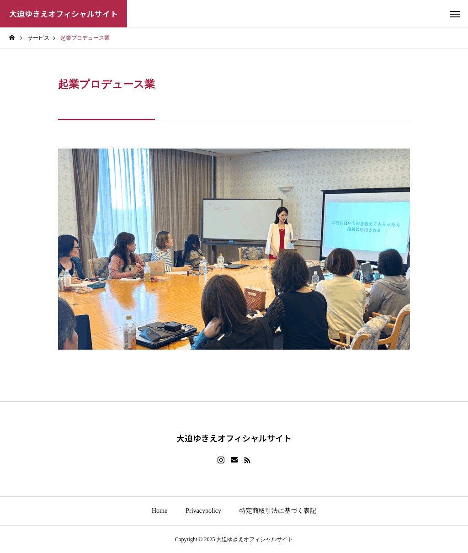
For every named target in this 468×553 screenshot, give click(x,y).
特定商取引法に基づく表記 (277, 510)
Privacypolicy (203, 510)
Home (159, 510)
